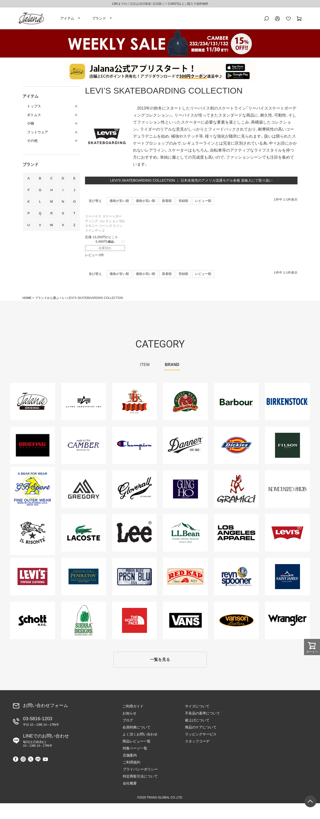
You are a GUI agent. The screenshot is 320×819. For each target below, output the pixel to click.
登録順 (183, 202)
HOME (27, 299)
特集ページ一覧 (260, 707)
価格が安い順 (119, 202)
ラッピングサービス (200, 735)
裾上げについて (197, 721)
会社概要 (255, 742)
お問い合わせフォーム (45, 706)
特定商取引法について (265, 735)
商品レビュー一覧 (136, 742)
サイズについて (197, 707)
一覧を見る (160, 661)
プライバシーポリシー (265, 728)
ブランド (99, 19)
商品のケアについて (200, 728)
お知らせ (129, 714)
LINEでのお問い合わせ (46, 742)
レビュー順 (203, 202)
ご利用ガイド (133, 707)
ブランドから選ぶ (47, 299)
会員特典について (136, 728)
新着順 (167, 202)
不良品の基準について (202, 714)
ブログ (127, 721)
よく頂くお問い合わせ (140, 735)
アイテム (67, 19)
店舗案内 (255, 714)
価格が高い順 (145, 202)
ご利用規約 (256, 721)
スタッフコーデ (197, 742)
